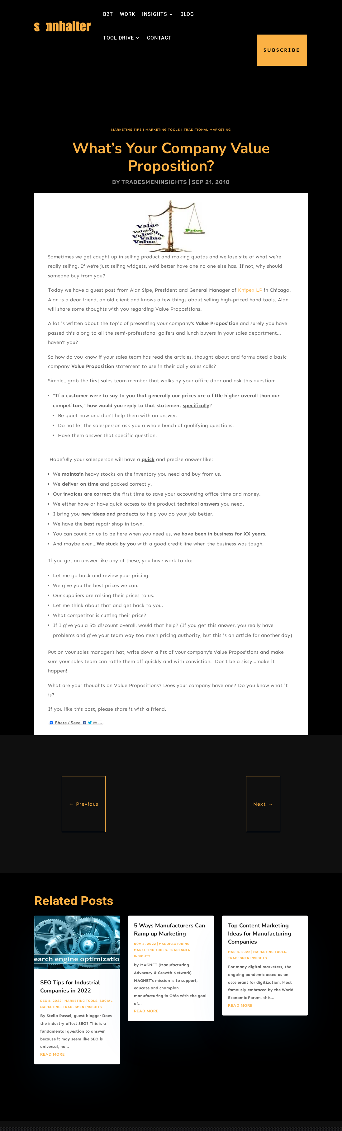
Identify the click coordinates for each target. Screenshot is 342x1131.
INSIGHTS (154, 14)
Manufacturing (174, 944)
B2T (108, 14)
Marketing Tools (162, 130)
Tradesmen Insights (82, 1007)
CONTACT (159, 38)
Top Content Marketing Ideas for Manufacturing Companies (259, 933)
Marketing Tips (126, 130)
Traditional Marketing (207, 130)
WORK (127, 14)
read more (52, 1054)
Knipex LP (250, 290)
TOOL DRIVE (118, 38)
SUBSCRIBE (282, 50)
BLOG (187, 14)
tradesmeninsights (154, 182)
